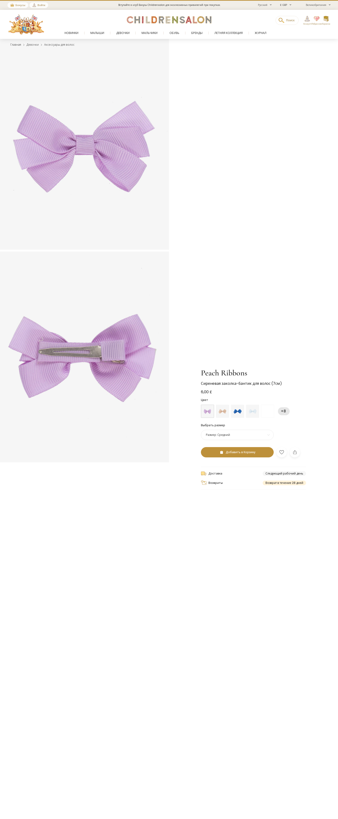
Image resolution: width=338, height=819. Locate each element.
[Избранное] (315, 20)
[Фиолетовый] (207, 411)
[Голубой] (237, 411)
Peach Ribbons (224, 373)
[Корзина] (326, 20)
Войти (41, 5)
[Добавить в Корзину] (237, 452)
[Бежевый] (222, 411)
